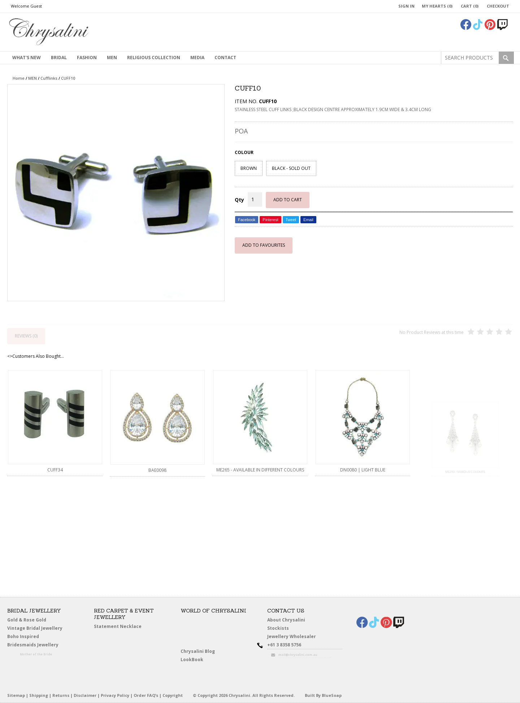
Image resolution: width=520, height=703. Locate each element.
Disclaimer (85, 695)
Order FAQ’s (146, 695)
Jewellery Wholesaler (296, 638)
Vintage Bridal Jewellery (36, 628)
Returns (60, 695)
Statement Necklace (118, 626)
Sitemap (16, 695)
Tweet (291, 220)
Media (197, 57)
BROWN (248, 168)
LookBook (195, 660)
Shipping (38, 695)
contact (225, 57)
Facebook (246, 220)
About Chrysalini (286, 620)
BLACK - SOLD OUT (291, 168)
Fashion (87, 57)
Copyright (172, 695)
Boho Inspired (32, 638)
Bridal (59, 57)
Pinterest (270, 220)
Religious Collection (153, 57)
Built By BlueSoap (323, 695)
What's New (26, 57)
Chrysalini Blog (198, 651)
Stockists (280, 628)
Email (308, 220)
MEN (112, 57)
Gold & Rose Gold (26, 620)
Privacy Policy (115, 695)
